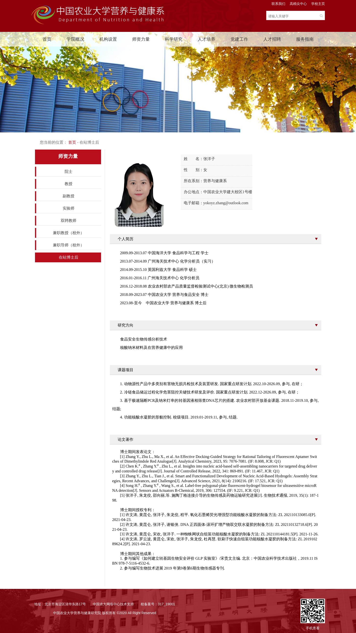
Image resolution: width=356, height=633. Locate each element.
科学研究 (174, 39)
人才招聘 (272, 39)
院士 (68, 171)
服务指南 (305, 39)
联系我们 (278, 4)
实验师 (68, 208)
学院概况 (75, 39)
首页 (47, 39)
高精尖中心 (298, 4)
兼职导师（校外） (68, 245)
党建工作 (239, 39)
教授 (68, 184)
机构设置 (108, 39)
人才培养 (206, 39)
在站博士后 (68, 257)
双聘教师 (68, 220)
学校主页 (318, 4)
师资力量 (141, 39)
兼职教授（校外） (68, 233)
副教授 (68, 196)
